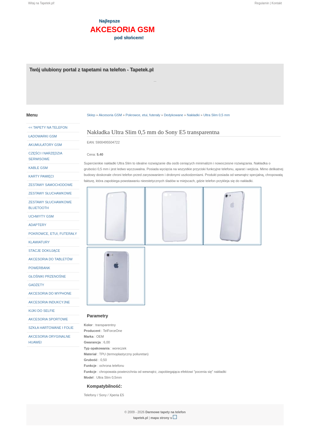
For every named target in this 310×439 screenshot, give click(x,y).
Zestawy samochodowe (50, 185)
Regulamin (262, 3)
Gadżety (36, 285)
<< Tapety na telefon (48, 127)
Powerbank (39, 268)
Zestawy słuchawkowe (50, 193)
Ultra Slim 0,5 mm (216, 115)
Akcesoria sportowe (48, 319)
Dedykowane (173, 115)
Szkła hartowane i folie (51, 327)
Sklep (91, 115)
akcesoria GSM (122, 29)
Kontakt (277, 3)
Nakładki (193, 115)
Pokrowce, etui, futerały (52, 233)
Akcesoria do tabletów (50, 259)
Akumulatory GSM (45, 145)
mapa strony (159, 418)
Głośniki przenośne (47, 276)
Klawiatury (39, 242)
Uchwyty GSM (41, 216)
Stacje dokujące (44, 250)
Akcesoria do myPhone (49, 293)
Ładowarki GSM (42, 136)
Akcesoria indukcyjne (49, 302)
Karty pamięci (41, 176)
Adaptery (37, 225)
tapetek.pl (140, 418)
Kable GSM (38, 168)
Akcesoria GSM (110, 115)
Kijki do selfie (41, 310)
